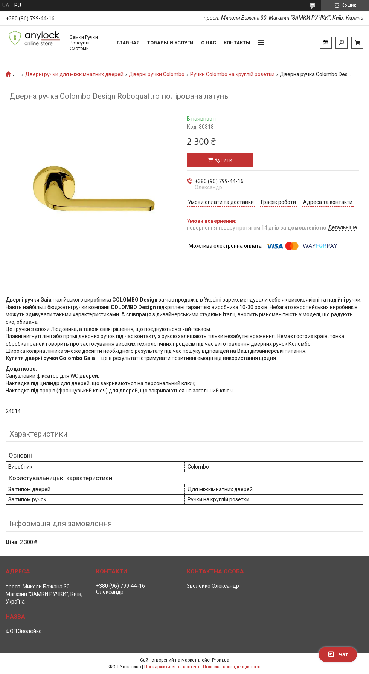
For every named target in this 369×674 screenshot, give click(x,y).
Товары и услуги (170, 43)
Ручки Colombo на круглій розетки (232, 74)
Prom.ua (220, 660)
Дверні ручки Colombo (156, 74)
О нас (208, 43)
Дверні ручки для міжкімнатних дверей (74, 74)
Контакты (237, 43)
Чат (338, 654)
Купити (223, 160)
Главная (128, 43)
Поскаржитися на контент (172, 666)
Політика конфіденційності (232, 666)
